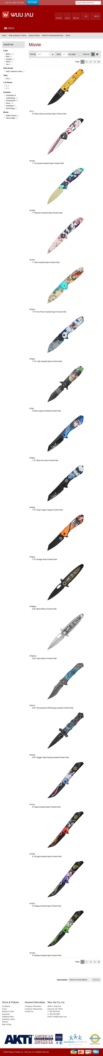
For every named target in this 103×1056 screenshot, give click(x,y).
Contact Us (29, 1011)
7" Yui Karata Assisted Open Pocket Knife (48, 163)
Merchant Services (95, 1043)
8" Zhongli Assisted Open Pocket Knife (46, 856)
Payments (6, 1014)
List (97, 54)
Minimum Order (8, 1011)
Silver (8, 62)
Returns (5, 1022)
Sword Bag (10, 108)
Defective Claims (8, 1019)
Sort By (33, 54)
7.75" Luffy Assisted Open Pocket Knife (47, 361)
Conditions (6, 1006)
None (8, 103)
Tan (7, 64)
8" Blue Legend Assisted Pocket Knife (46, 411)
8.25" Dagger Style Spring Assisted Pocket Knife (50, 757)
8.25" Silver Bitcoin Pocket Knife (44, 658)
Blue (8, 56)
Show (58, 54)
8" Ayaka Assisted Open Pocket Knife (46, 807)
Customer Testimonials (33, 1009)
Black (8, 54)
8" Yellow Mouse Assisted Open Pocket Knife (49, 114)
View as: (86, 54)
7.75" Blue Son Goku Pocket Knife (45, 460)
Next (99, 62)
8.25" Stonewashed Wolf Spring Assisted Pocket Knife (52, 708)
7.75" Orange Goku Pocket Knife (44, 559)
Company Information (33, 1006)
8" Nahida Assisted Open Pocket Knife (46, 955)
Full (7, 79)
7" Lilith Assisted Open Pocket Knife (45, 262)
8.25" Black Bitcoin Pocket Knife (44, 609)
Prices (4, 1009)
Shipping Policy (8, 1017)
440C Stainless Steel (14, 71)
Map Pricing (6, 1024)
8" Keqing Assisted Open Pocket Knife (46, 906)
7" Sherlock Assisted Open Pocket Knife (47, 213)
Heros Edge (10, 118)
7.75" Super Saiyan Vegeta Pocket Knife (47, 510)
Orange (9, 59)
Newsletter (62, 979)
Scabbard (9, 106)
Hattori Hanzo (11, 115)
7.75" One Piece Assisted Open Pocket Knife (49, 312)
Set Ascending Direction (53, 54)
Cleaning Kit (10, 101)
